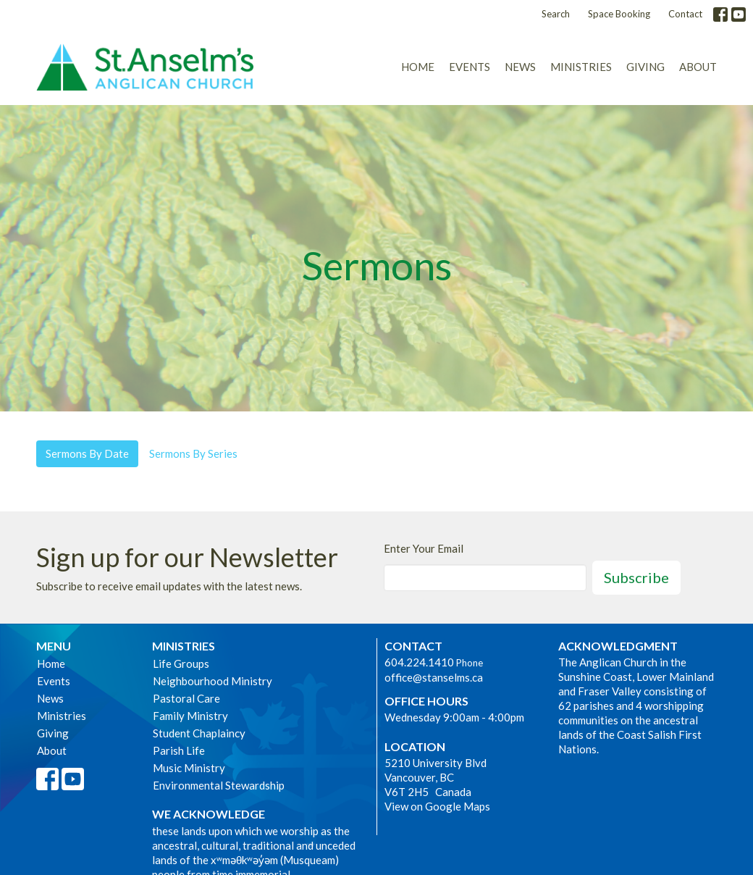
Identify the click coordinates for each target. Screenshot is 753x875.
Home (417, 66)
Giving (645, 66)
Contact (685, 14)
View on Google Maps (437, 806)
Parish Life (179, 750)
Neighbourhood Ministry (212, 680)
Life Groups (181, 663)
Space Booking (619, 14)
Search (556, 14)
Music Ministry (189, 767)
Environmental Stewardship (219, 785)
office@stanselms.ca (433, 677)
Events (469, 66)
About (698, 66)
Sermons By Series (193, 453)
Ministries (581, 66)
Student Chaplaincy (199, 733)
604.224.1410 (419, 662)
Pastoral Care (186, 698)
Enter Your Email (423, 548)
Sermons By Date (87, 453)
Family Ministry (190, 715)
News (520, 66)
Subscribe (636, 577)
